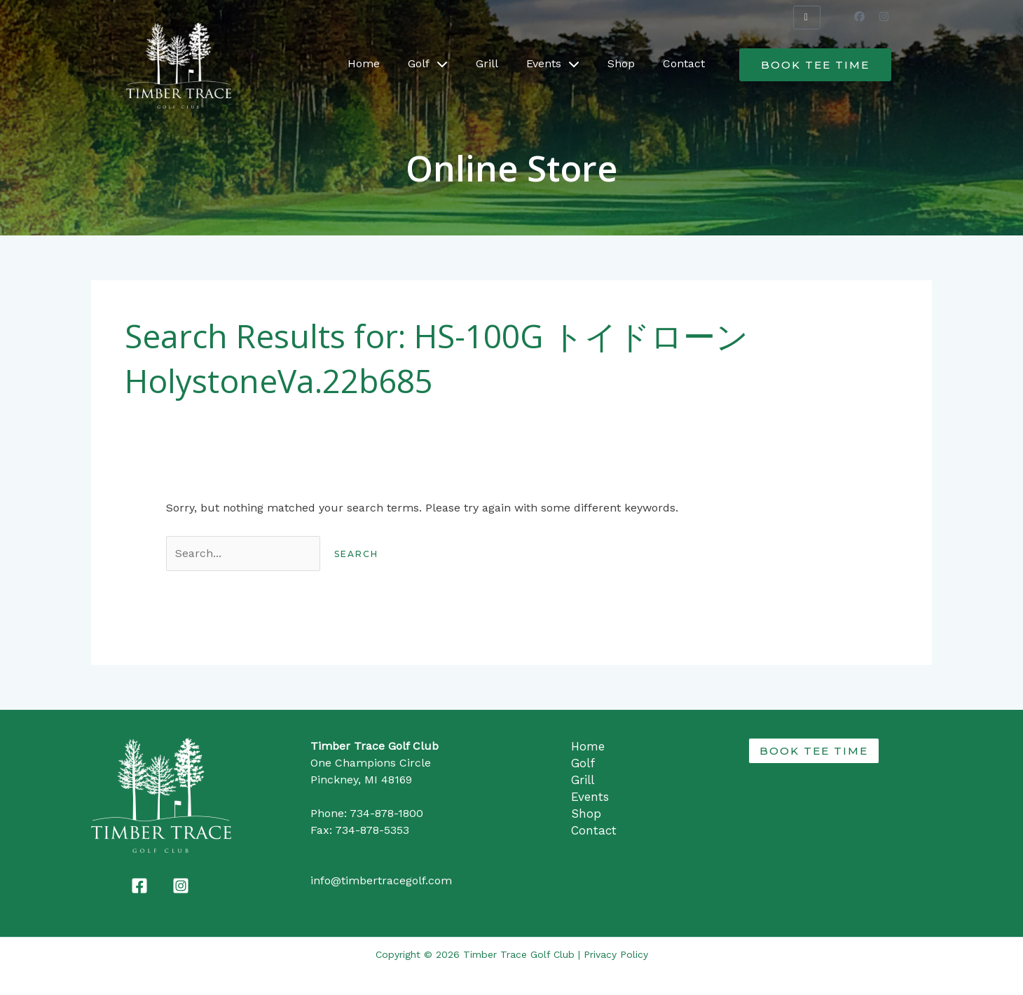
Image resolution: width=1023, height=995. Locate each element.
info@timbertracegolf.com (381, 880)
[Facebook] (139, 886)
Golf (428, 63)
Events (552, 63)
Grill (487, 63)
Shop (621, 63)
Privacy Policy (616, 954)
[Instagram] (181, 886)
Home (364, 63)
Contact (684, 63)
